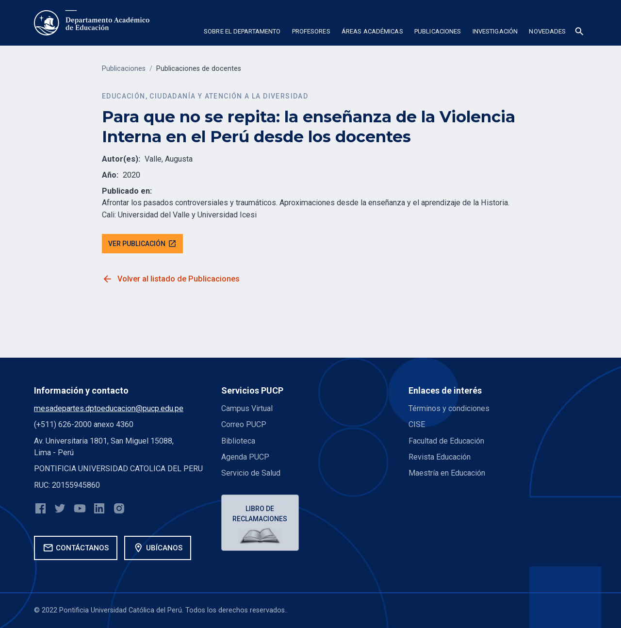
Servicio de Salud (250, 473)
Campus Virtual (247, 408)
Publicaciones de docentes (198, 69)
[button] (242, 33)
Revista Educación (440, 457)
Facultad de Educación (446, 441)
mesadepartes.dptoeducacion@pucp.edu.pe (108, 408)
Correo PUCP (243, 424)
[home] (91, 22)
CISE (417, 424)
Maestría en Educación (447, 473)
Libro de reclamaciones (260, 514)
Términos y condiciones (449, 408)
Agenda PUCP (245, 457)
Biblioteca (238, 441)
